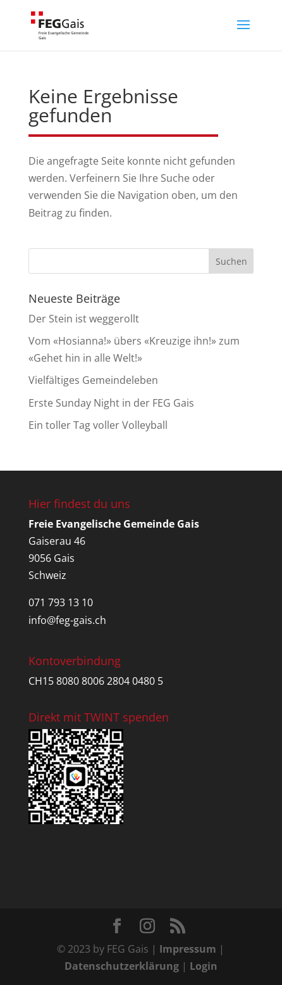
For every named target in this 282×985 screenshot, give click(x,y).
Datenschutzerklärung (121, 966)
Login (204, 966)
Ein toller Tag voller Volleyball (98, 425)
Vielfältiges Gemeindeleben (93, 380)
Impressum (187, 949)
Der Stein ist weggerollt (83, 319)
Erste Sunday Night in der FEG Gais (111, 403)
